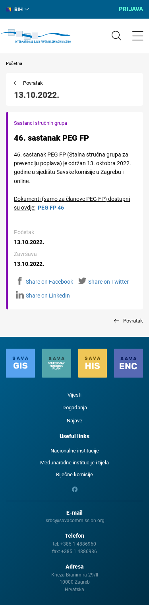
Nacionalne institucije (74, 451)
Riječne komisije (74, 474)
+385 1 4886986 (79, 551)
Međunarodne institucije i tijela (74, 463)
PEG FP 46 (51, 207)
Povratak (33, 83)
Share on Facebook (44, 282)
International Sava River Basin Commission (35, 36)
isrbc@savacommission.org (74, 520)
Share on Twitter (103, 282)
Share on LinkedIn (43, 295)
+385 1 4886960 (78, 544)
